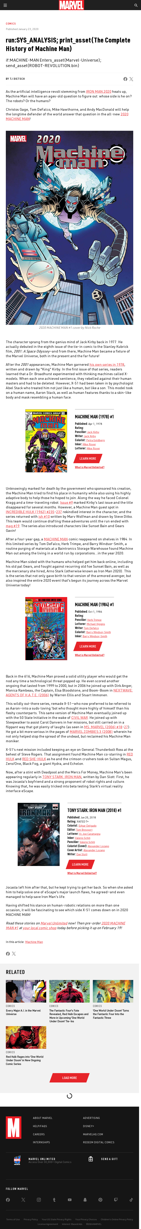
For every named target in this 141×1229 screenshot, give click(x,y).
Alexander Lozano (98, 846)
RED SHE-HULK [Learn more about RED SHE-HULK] (34, 759)
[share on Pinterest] (100, 1200)
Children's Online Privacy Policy (117, 1219)
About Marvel (42, 1117)
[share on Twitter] (23, 1200)
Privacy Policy (31, 1219)
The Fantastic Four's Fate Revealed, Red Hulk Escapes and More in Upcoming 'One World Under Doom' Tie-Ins (68, 1016)
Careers (39, 1134)
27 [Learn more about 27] (126, 727)
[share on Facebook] (125, 79)
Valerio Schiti (82, 837)
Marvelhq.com (93, 1134)
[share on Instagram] (39, 1200)
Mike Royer (89, 444)
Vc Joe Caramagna (89, 833)
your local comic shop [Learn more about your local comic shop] (39, 928)
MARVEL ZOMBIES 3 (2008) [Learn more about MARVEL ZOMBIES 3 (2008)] (91, 731)
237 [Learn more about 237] (59, 512)
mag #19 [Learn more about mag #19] (12, 526)
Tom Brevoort (84, 829)
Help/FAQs (40, 1126)
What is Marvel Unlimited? (89, 467)
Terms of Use (13, 1219)
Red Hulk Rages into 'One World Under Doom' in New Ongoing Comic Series (24, 1060)
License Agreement (48, 1224)
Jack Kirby (93, 432)
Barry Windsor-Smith (98, 632)
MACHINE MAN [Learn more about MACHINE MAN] (56, 539)
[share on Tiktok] (131, 1200)
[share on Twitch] (116, 1200)
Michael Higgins (96, 624)
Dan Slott (81, 854)
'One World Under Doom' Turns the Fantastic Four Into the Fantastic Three (111, 1014)
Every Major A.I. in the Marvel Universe (23, 1012)
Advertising (91, 1117)
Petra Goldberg (95, 440)
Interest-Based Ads (72, 1224)
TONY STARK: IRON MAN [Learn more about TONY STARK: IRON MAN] (61, 777)
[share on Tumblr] (54, 1200)
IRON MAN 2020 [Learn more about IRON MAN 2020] (98, 91)
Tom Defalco (91, 628)
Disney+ (88, 1126)
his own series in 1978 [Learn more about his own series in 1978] (107, 364)
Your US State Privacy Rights (56, 1219)
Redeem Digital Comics (99, 1142)
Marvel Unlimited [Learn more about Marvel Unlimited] (53, 923)
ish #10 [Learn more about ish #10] (44, 516)
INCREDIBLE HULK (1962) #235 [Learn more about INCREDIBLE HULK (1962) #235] (30, 512)
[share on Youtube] (70, 1200)
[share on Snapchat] (85, 1200)
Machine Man (34, 942)
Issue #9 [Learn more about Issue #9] (66, 502)
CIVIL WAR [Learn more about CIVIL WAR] (79, 717)
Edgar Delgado (88, 825)
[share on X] (131, 79)
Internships (41, 1142)
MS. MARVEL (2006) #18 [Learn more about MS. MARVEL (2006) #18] (103, 727)
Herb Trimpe (94, 619)
